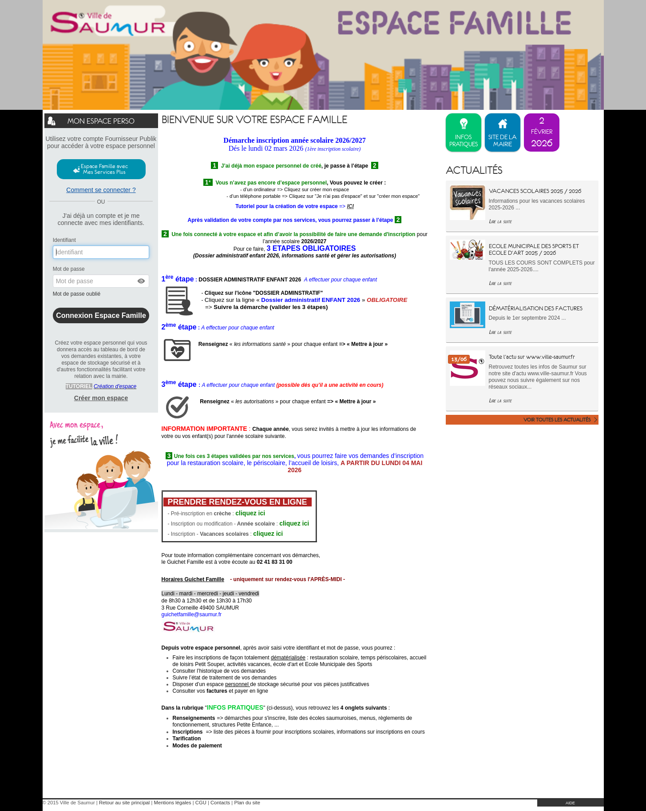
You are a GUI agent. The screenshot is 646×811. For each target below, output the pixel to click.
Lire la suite (500, 221)
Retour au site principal (124, 802)
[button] (141, 281)
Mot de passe (69, 269)
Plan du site (247, 802)
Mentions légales (172, 802)
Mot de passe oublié (77, 294)
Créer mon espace (101, 397)
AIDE (570, 803)
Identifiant (64, 240)
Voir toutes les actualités (557, 419)
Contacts (220, 802)
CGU (200, 802)
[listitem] (541, 132)
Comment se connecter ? (100, 189)
